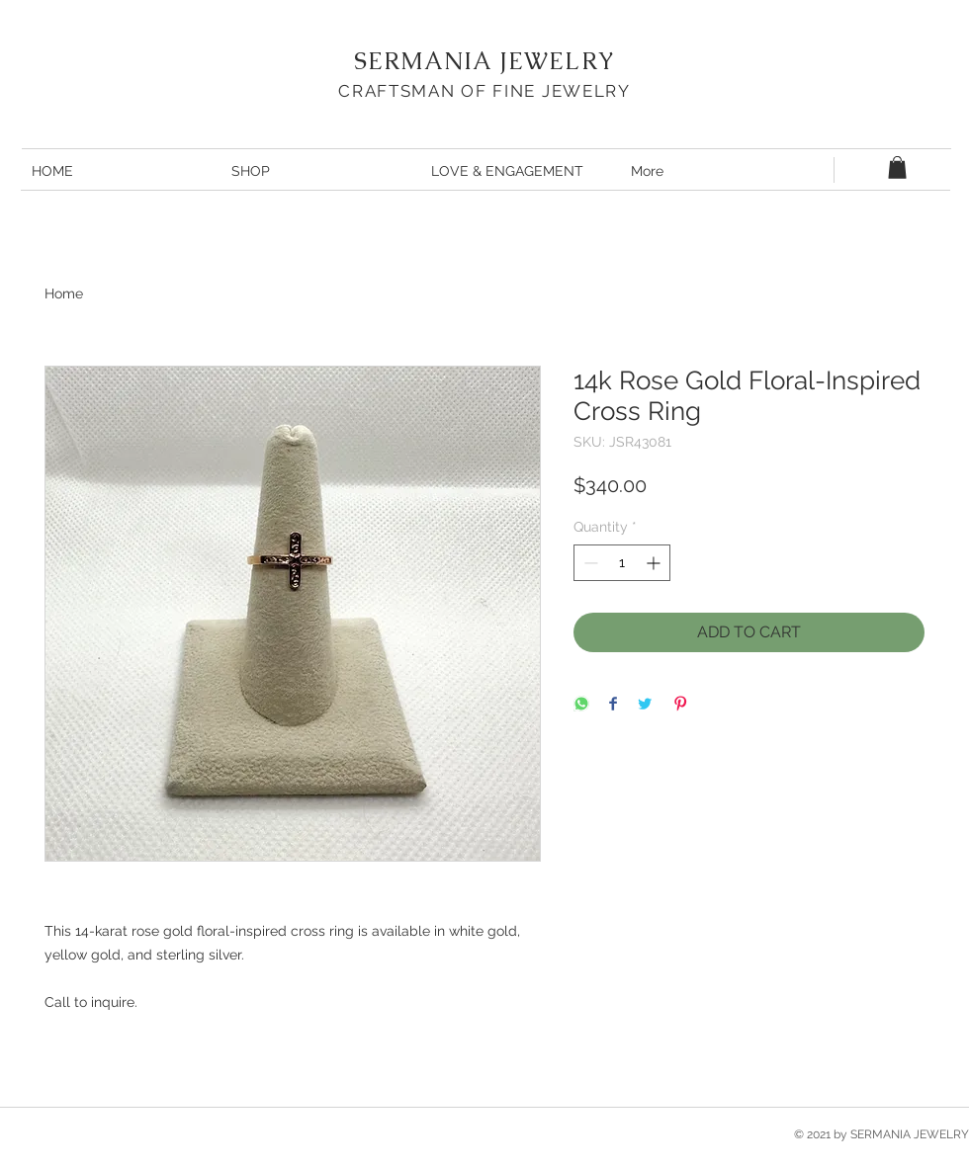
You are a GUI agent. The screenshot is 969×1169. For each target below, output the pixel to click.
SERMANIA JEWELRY (484, 60)
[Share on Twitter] (645, 705)
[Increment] (655, 562)
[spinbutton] (622, 562)
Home (63, 293)
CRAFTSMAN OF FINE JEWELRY (484, 91)
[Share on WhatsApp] (581, 705)
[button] (897, 167)
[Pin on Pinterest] (680, 705)
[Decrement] (588, 562)
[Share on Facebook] (613, 705)
